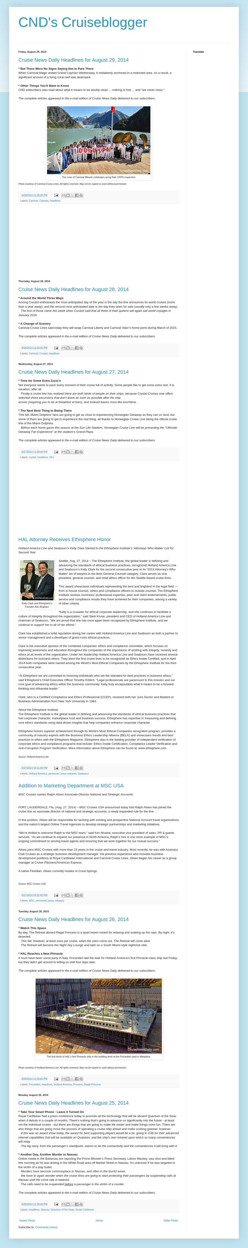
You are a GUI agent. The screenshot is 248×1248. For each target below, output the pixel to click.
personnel (53, 773)
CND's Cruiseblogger (82, 22)
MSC (31, 900)
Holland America (38, 773)
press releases (69, 773)
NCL (51, 457)
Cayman (43, 200)
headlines (55, 200)
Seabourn (83, 773)
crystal (32, 457)
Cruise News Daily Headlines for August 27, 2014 (73, 372)
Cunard (43, 353)
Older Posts (170, 1220)
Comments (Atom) (46, 1227)
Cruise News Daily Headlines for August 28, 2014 (73, 289)
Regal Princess (92, 1084)
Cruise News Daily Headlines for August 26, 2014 (73, 919)
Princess (78, 1084)
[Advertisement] (99, 242)
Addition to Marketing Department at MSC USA (71, 786)
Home (99, 1220)
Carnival (33, 200)
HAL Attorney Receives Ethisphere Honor (64, 539)
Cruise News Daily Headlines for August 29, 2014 (73, 60)
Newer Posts (27, 1220)
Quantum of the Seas (62, 1209)
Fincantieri (34, 1084)
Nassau (45, 1209)
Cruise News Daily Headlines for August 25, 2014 (73, 1103)
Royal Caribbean (85, 1209)
